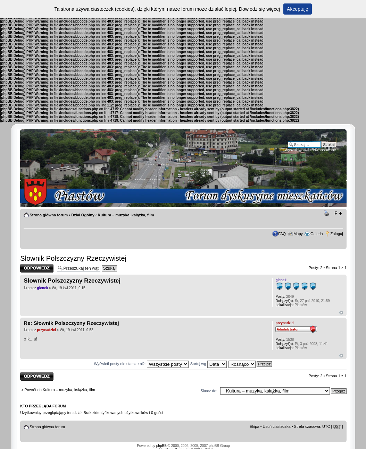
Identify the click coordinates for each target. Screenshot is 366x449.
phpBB (161, 446)
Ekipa (254, 426)
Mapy (298, 234)
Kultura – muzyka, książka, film (126, 215)
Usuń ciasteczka (277, 426)
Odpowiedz (36, 268)
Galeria (316, 234)
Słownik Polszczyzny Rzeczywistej (73, 258)
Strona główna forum (49, 215)
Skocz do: (209, 391)
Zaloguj (337, 234)
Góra (341, 312)
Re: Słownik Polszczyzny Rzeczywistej (71, 323)
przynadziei (46, 330)
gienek (42, 288)
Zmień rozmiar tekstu (338, 213)
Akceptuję (297, 9)
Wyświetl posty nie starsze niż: (141, 364)
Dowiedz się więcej (259, 9)
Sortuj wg (208, 364)
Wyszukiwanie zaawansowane (310, 150)
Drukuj (327, 213)
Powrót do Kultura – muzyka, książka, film (59, 390)
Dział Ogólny (82, 215)
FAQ (282, 234)
